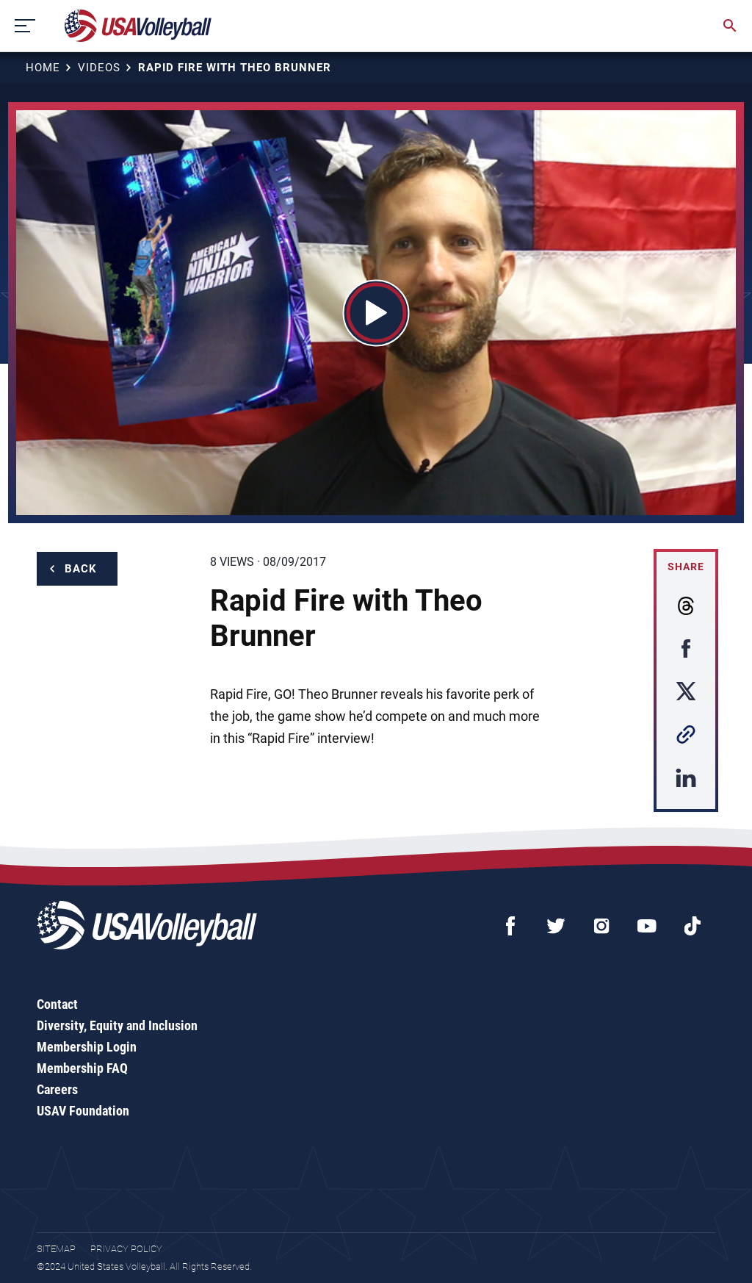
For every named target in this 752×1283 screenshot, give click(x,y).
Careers (57, 1089)
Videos (99, 67)
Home (43, 67)
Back (81, 568)
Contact (57, 1004)
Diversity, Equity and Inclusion (117, 1025)
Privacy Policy (126, 1248)
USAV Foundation (83, 1110)
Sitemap (56, 1248)
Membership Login (87, 1046)
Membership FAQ (82, 1068)
